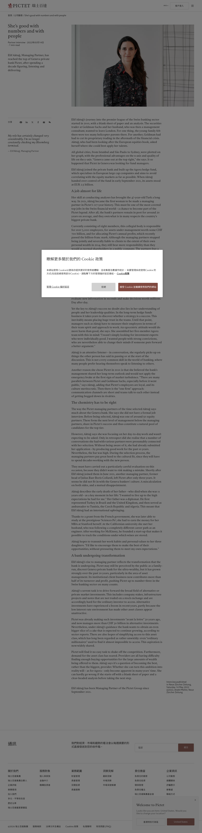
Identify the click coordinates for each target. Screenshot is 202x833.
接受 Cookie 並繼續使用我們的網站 (138, 287)
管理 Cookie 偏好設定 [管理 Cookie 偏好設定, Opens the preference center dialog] (58, 286)
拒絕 (103, 287)
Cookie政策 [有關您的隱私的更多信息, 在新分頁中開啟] (123, 273)
